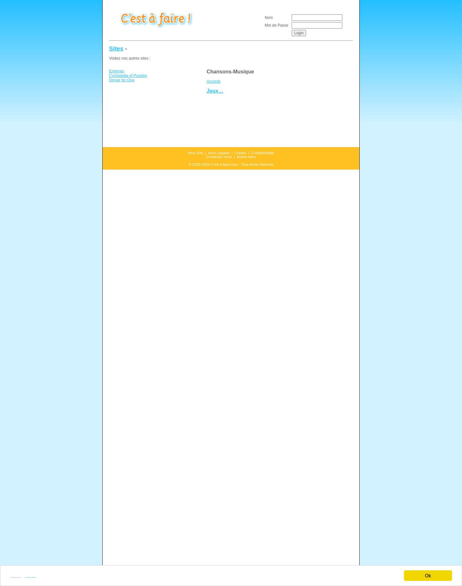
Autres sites (246, 157)
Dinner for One (121, 80)
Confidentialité (262, 153)
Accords (213, 81)
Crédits (240, 153)
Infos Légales (218, 153)
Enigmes (116, 71)
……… (29, 576)
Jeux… (215, 91)
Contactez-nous (219, 157)
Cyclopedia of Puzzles (128, 75)
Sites (116, 48)
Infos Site (195, 153)
